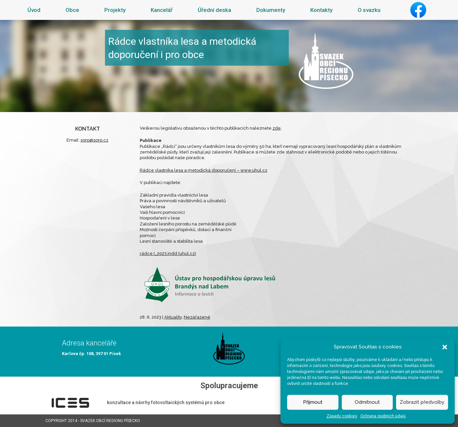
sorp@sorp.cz (94, 140)
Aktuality (173, 317)
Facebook (418, 10)
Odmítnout (367, 402)
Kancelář (162, 10)
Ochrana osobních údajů (383, 416)
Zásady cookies (342, 416)
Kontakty (321, 10)
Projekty (115, 10)
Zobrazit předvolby (422, 402)
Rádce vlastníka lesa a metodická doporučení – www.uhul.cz (203, 170)
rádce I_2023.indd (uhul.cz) (168, 253)
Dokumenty (270, 10)
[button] (444, 346)
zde (277, 128)
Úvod (33, 10)
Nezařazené (197, 317)
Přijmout (313, 402)
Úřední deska (214, 10)
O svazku (369, 10)
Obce (72, 10)
